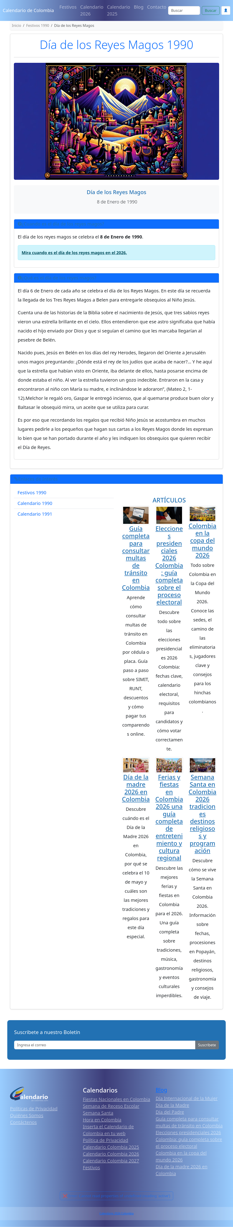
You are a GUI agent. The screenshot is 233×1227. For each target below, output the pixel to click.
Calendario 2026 (92, 10)
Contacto (156, 7)
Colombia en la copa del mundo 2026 (202, 540)
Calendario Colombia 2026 (111, 1154)
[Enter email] (104, 1045)
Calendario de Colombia (28, 10)
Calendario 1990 (35, 503)
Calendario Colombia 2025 (111, 1147)
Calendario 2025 (118, 10)
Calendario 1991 (35, 514)
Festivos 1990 (32, 492)
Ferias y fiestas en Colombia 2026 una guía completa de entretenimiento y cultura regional (169, 817)
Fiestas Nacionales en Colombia (116, 1099)
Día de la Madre (172, 1105)
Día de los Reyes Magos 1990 (116, 44)
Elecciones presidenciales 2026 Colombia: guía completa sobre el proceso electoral (169, 565)
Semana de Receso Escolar (111, 1106)
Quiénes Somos (26, 1115)
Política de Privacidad (105, 1140)
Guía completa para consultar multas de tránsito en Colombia (136, 558)
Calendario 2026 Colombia (116, 1213)
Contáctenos (23, 1122)
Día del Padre (170, 1112)
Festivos (67, 7)
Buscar (210, 10)
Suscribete (207, 1044)
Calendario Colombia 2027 (111, 1161)
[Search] (184, 10)
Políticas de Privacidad (34, 1108)
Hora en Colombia (102, 1120)
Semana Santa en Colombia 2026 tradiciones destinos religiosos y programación (202, 814)
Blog (139, 7)
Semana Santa (98, 1113)
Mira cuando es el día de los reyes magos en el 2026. (74, 252)
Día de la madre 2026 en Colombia (136, 788)
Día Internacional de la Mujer (187, 1098)
